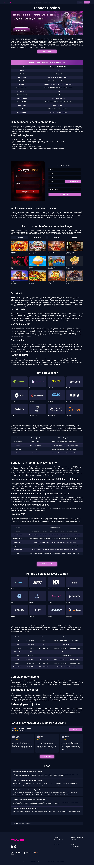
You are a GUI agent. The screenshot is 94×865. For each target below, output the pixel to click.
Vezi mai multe (47, 756)
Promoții (51, 2)
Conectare (80, 2)
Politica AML (73, 842)
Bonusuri (73, 844)
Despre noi (56, 837)
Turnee (45, 2)
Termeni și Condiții (58, 839)
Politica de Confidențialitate (77, 837)
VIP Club (58, 2)
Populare (19, 237)
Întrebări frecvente (75, 846)
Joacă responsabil (58, 842)
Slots (74, 237)
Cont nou (87, 2)
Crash (56, 237)
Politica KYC (73, 839)
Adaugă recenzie (75, 729)
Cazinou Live (38, 2)
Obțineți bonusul (47, 563)
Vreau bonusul (47, 51)
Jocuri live (37, 237)
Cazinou (30, 2)
